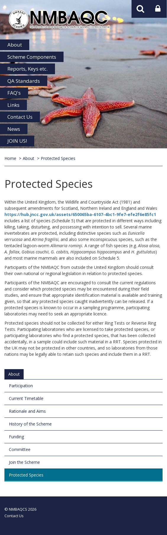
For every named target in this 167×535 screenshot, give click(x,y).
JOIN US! (17, 140)
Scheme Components (31, 56)
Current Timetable (26, 398)
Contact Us (20, 116)
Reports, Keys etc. (27, 68)
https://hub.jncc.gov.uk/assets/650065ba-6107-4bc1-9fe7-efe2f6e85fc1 (80, 214)
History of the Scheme (30, 424)
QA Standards (23, 80)
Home (10, 158)
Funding (16, 436)
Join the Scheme (24, 462)
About (14, 44)
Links (13, 104)
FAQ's (14, 92)
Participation (21, 385)
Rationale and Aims (27, 411)
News (13, 129)
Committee (19, 449)
